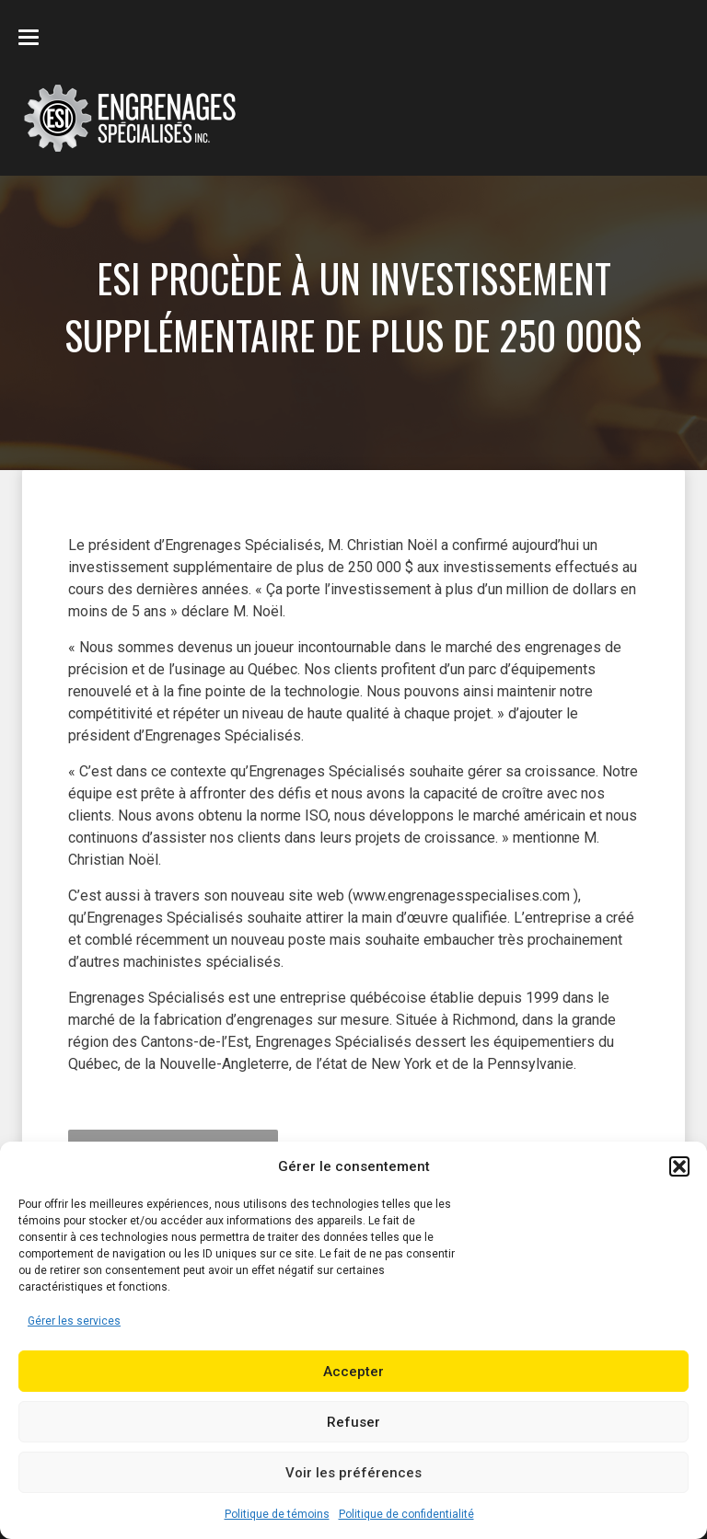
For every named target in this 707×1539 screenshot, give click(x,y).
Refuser (353, 1422)
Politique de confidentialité (406, 1514)
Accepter (353, 1371)
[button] (679, 1166)
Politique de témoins (277, 1514)
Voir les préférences (353, 1472)
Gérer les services (74, 1321)
